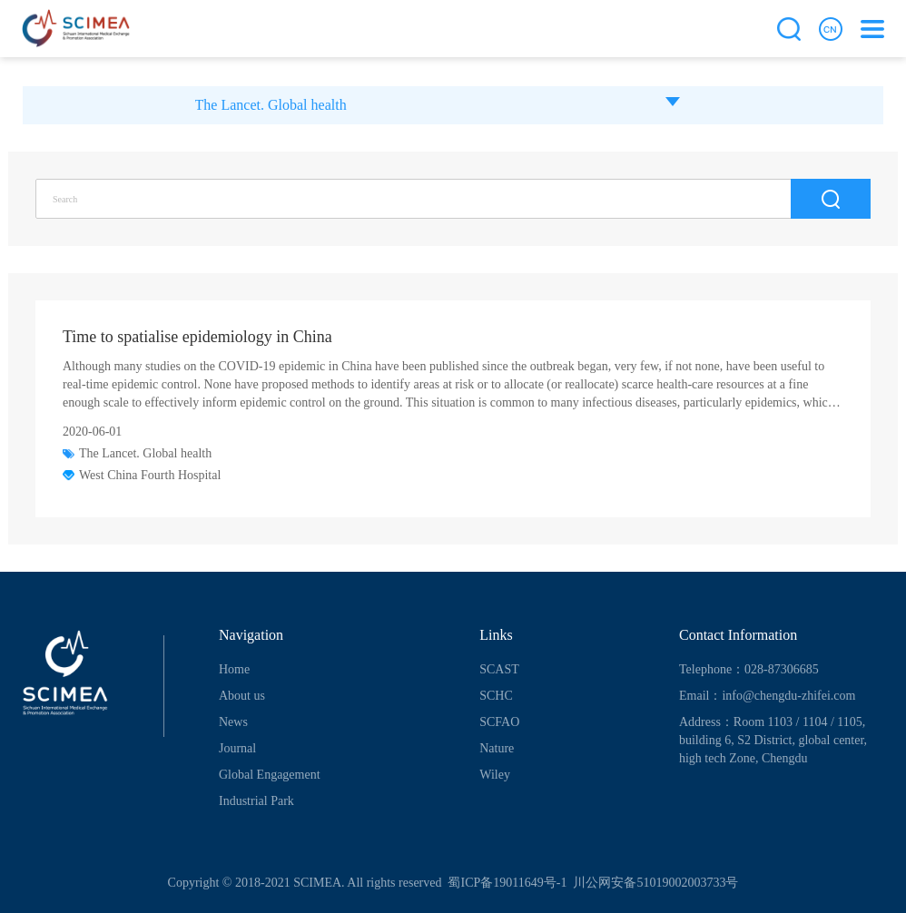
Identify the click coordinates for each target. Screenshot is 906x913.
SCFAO (499, 722)
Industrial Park (256, 801)
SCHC (496, 695)
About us (242, 695)
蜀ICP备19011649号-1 (505, 882)
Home (234, 669)
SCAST (499, 669)
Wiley (494, 774)
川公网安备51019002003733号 (654, 882)
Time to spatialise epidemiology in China (197, 337)
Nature (496, 748)
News (233, 722)
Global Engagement (269, 774)
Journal (237, 748)
